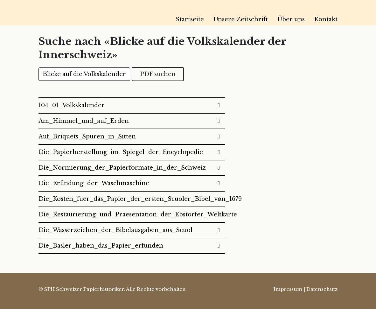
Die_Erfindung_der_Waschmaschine (93, 183)
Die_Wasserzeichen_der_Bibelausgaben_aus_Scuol (115, 230)
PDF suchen (158, 74)
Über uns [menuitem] (291, 19)
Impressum (288, 289)
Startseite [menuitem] (190, 19)
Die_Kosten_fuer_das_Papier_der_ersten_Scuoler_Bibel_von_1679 (131, 198)
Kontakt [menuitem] (326, 19)
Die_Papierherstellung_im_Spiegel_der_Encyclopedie (120, 152)
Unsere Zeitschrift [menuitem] (240, 19)
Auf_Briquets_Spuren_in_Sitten (87, 136)
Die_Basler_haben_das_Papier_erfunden (100, 245)
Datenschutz (322, 289)
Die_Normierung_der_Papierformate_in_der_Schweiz (122, 167)
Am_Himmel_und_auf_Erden (83, 120)
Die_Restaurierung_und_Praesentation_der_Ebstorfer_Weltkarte (131, 214)
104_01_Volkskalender (71, 105)
